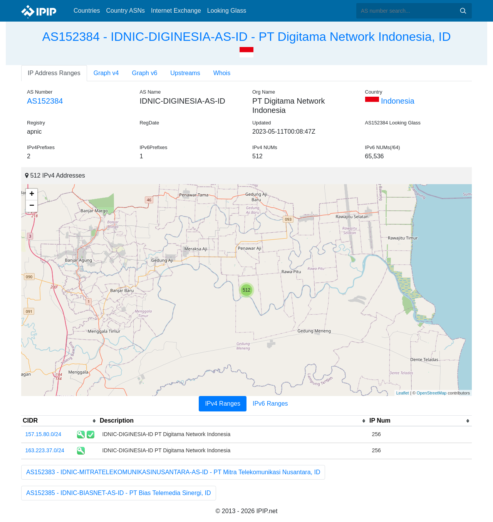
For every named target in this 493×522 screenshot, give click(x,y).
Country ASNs (125, 10)
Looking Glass (226, 10)
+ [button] (31, 194)
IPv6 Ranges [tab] (270, 403)
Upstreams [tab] (185, 73)
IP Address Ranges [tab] (54, 73)
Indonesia (389, 101)
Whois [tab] (221, 73)
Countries (87, 10)
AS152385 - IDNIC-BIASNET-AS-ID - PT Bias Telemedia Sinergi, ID (118, 493)
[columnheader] (59, 421)
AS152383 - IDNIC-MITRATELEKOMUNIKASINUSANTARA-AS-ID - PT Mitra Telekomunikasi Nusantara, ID (173, 472)
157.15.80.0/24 (43, 434)
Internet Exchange (176, 10)
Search (463, 11)
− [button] (31, 206)
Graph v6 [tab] (145, 73)
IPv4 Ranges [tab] (222, 403)
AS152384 (45, 101)
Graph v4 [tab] (106, 73)
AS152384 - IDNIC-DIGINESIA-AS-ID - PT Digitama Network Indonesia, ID (246, 37)
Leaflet (402, 393)
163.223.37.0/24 (44, 450)
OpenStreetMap (432, 393)
